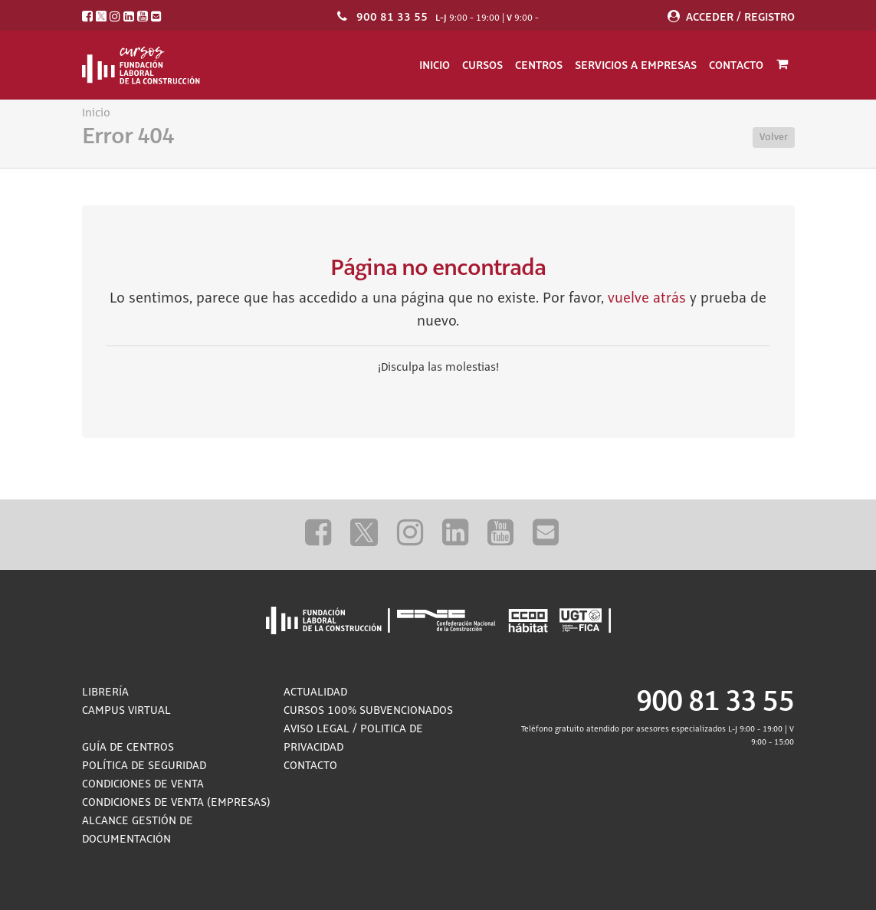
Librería (105, 692)
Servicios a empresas (636, 65)
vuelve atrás (647, 298)
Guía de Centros (128, 747)
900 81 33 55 (392, 17)
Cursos (482, 65)
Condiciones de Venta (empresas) (176, 803)
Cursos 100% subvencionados (368, 711)
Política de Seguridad (144, 766)
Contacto (736, 65)
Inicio (434, 65)
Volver (774, 137)
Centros (539, 65)
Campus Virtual (126, 711)
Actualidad (315, 692)
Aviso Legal (316, 729)
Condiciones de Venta (143, 784)
